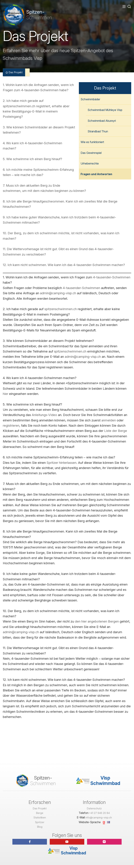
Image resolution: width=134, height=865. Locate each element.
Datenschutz (94, 808)
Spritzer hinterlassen (61, 463)
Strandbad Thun (98, 131)
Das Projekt (14, 72)
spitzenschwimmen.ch (60, 309)
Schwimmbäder (90, 99)
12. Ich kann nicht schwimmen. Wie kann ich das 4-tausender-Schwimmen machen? (64, 265)
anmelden (108, 420)
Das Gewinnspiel (91, 153)
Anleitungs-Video (44, 415)
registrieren (11, 425)
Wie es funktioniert (92, 142)
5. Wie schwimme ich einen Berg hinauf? (32, 159)
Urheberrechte (90, 163)
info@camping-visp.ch (98, 817)
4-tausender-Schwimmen (111, 277)
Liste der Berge (115, 431)
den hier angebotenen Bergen (97, 621)
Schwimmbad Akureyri (102, 120)
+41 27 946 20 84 (99, 812)
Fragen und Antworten (96, 174)
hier (5, 394)
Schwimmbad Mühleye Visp (105, 110)
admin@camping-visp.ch (58, 293)
